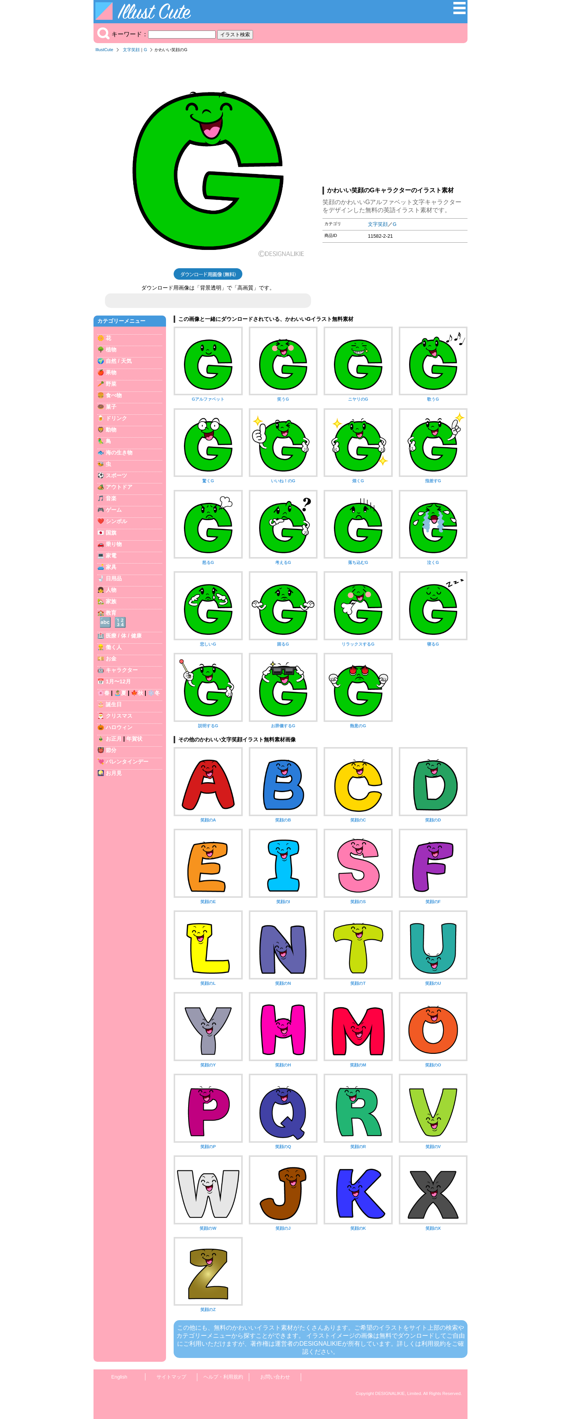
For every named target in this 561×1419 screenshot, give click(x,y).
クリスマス (119, 716)
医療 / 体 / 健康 (124, 636)
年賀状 (134, 739)
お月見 (114, 773)
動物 (111, 430)
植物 (111, 349)
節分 (111, 750)
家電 (111, 555)
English (119, 1377)
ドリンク (116, 418)
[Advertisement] (395, 121)
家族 (111, 601)
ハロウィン (119, 727)
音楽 (111, 498)
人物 (111, 590)
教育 (111, 613)
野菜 (111, 384)
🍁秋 (137, 693)
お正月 (114, 739)
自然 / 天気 (119, 361)
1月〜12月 (118, 681)
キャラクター (122, 670)
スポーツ (116, 475)
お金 (111, 659)
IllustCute (104, 49)
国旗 (111, 533)
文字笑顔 (131, 49)
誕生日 (114, 704)
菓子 (111, 407)
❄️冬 (154, 693)
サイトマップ (171, 1377)
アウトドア (119, 487)
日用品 (114, 578)
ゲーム (114, 510)
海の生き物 (119, 452)
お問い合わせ (275, 1377)
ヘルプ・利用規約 (223, 1377)
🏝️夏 (120, 693)
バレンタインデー (127, 762)
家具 (111, 567)
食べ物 (114, 395)
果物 (111, 372)
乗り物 (114, 544)
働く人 (114, 647)
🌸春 (103, 693)
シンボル (116, 521)
